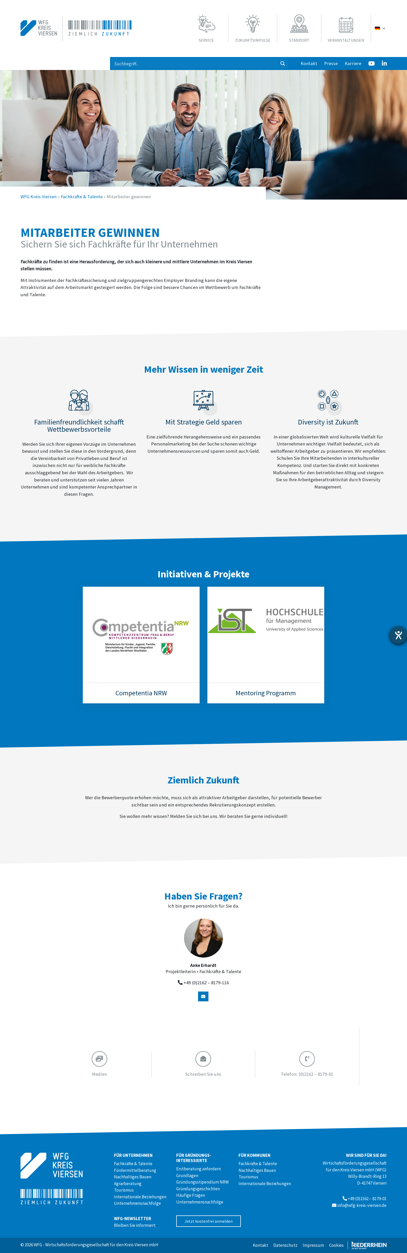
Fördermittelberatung (135, 1170)
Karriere (353, 63)
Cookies (336, 1245)
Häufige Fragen (190, 1195)
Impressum (313, 1245)
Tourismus (124, 1190)
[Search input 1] (194, 63)
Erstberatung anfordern (198, 1169)
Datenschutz (285, 1245)
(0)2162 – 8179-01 (307, 1074)
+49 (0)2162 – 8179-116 (206, 983)
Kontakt (309, 63)
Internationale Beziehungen (140, 1197)
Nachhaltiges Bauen (132, 1177)
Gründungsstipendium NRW (202, 1182)
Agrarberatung (127, 1183)
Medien (99, 1074)
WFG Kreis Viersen (39, 197)
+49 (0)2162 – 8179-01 (367, 1198)
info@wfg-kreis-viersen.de (361, 1205)
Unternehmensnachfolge (137, 1203)
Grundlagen (187, 1175)
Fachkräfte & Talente (82, 197)
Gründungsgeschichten (198, 1189)
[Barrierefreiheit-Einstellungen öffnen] (398, 635)
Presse (331, 63)
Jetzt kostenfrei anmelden (209, 1221)
